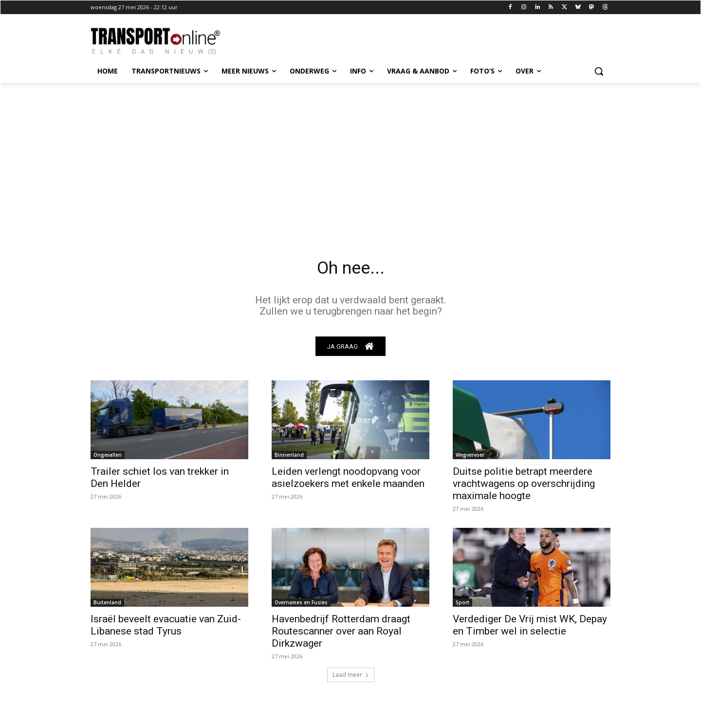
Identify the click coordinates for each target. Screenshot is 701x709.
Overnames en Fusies (301, 605)
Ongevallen (107, 457)
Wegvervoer (470, 457)
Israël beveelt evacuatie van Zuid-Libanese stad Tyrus (166, 628)
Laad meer (350, 677)
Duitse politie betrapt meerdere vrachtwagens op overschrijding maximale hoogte (524, 486)
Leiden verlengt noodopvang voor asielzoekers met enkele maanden (348, 480)
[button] (598, 71)
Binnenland (289, 457)
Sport (462, 605)
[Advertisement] (350, 156)
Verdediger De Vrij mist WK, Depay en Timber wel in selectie (530, 628)
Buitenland (107, 605)
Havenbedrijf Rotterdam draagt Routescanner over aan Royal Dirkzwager (341, 634)
